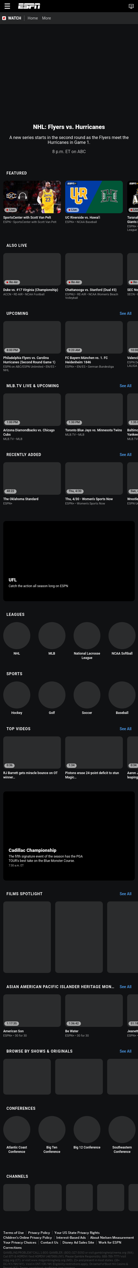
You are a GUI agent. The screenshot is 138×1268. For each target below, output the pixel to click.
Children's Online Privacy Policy (27, 1237)
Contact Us (49, 1242)
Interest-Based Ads (71, 1237)
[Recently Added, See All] (128, 455)
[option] (32, 202)
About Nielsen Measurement (112, 1237)
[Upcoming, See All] (128, 313)
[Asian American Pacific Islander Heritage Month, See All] (128, 987)
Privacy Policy (39, 1233)
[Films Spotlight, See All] (128, 894)
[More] (55, 18)
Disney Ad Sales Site (78, 1242)
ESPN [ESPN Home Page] (29, 6)
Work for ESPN (109, 1242)
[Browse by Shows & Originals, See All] (128, 1051)
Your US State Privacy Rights (77, 1233)
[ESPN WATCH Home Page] (12, 18)
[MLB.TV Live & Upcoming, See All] (128, 386)
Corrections (12, 1248)
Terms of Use (13, 1233)
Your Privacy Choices (19, 1242)
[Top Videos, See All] (128, 729)
